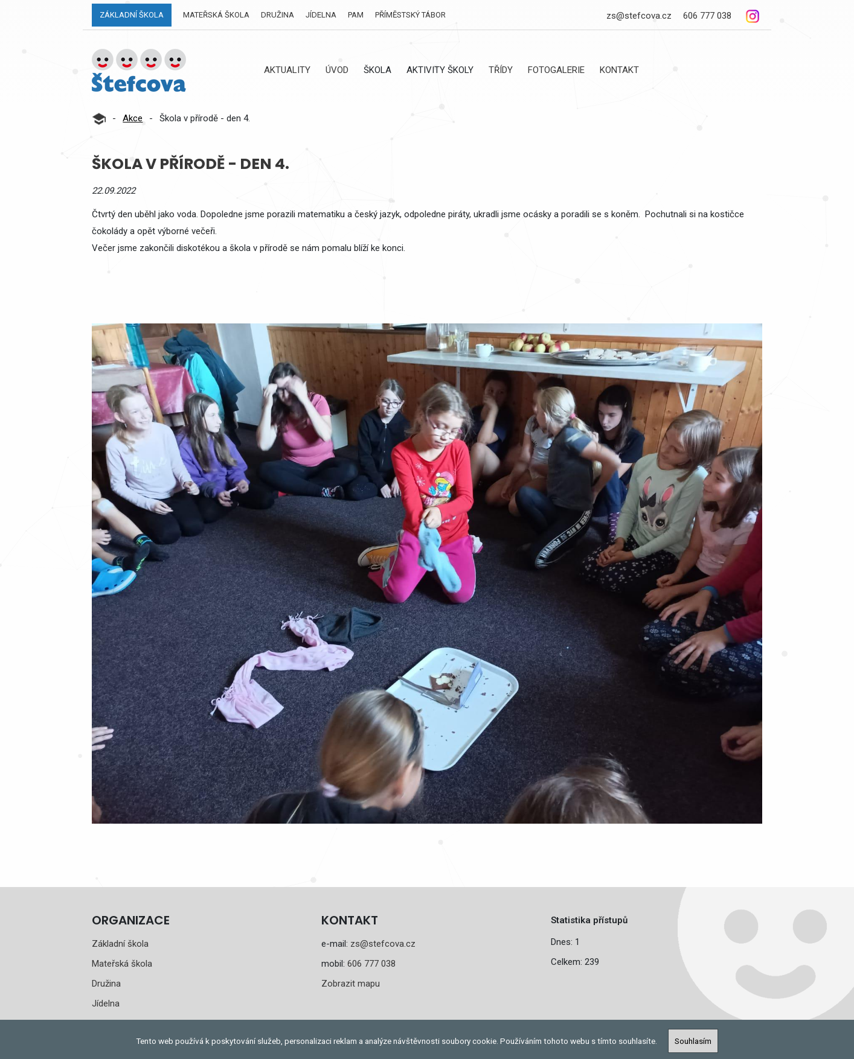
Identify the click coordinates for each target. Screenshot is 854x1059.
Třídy (501, 70)
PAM (356, 14)
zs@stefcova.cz (639, 15)
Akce (133, 118)
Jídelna (321, 14)
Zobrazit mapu (350, 983)
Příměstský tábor (410, 14)
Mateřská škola (216, 14)
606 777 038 (707, 15)
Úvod (337, 70)
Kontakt (619, 70)
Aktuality (287, 70)
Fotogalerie (556, 70)
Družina (277, 14)
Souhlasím (693, 1041)
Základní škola (132, 14)
